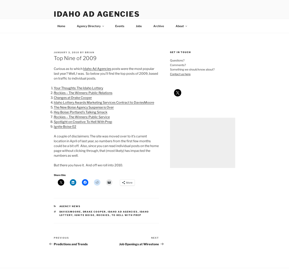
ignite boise (84, 215)
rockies (103, 215)
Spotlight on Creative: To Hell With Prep (83, 122)
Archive (158, 26)
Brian (89, 52)
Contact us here (180, 74)
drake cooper (94, 211)
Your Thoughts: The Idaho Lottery (78, 88)
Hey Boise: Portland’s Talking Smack (80, 112)
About (182, 26)
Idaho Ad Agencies (97, 14)
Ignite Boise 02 (65, 127)
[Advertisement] (202, 143)
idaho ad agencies (123, 211)
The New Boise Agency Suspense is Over (84, 107)
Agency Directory (91, 26)
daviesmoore (70, 211)
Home (61, 26)
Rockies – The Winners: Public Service (82, 117)
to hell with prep (126, 215)
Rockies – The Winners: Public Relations (83, 93)
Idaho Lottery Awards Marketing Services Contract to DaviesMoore (104, 102)
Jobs (139, 26)
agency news (70, 206)
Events (119, 26)
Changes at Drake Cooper (73, 98)
